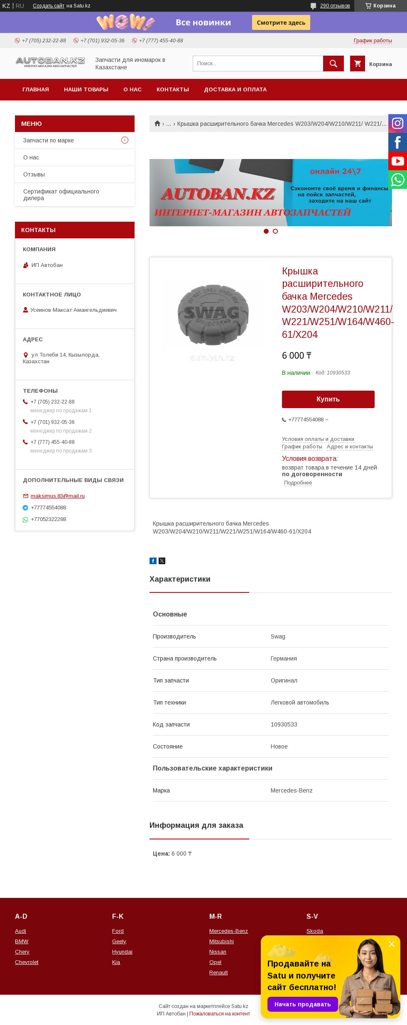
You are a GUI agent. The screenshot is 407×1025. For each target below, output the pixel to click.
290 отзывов (335, 6)
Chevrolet (26, 962)
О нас (132, 89)
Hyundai (122, 952)
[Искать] (333, 63)
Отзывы (34, 174)
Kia (116, 962)
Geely (119, 941)
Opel (215, 962)
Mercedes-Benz (228, 931)
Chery (22, 952)
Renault (218, 972)
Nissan (217, 952)
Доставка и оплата (235, 89)
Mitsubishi (221, 941)
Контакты (173, 89)
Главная (35, 89)
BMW (21, 941)
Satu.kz (239, 1006)
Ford (118, 931)
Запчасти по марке (48, 140)
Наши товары (86, 89)
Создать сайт (48, 6)
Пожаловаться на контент (219, 1014)
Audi (20, 931)
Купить (328, 399)
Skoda (314, 931)
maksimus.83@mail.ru (58, 496)
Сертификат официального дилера (61, 194)
